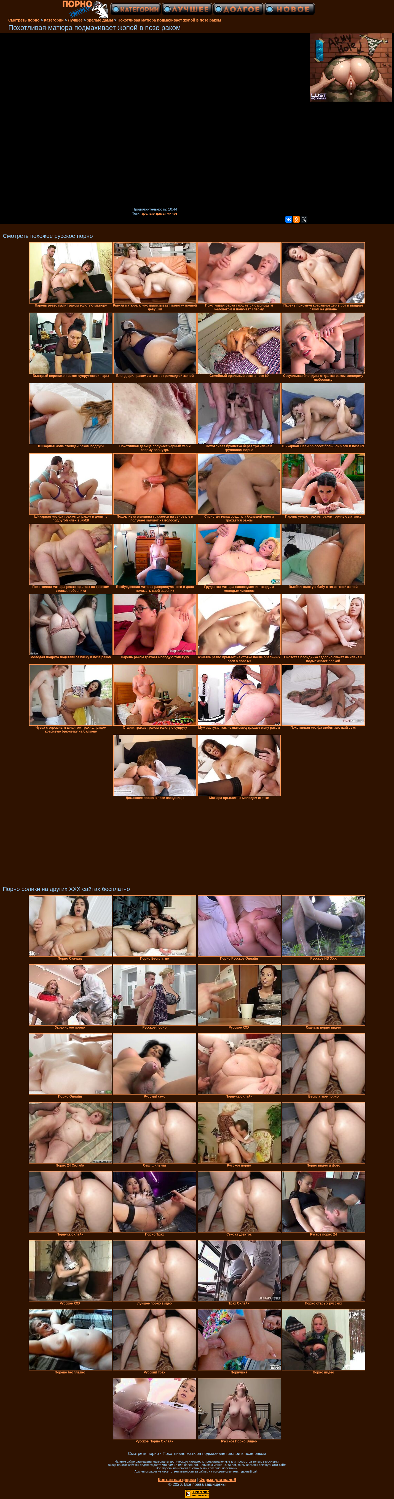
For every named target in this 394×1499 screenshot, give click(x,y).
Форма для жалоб (217, 1479)
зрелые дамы (153, 213)
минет (172, 213)
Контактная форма (177, 1479)
